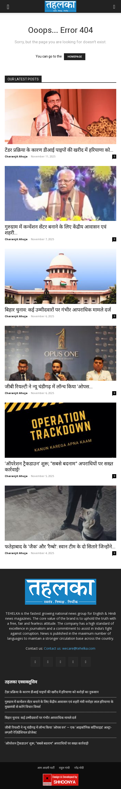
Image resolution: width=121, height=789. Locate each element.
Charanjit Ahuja (16, 156)
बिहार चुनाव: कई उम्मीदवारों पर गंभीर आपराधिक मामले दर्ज (58, 310)
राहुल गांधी (64, 768)
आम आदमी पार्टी (45, 768)
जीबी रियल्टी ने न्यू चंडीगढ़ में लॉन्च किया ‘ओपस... (49, 387)
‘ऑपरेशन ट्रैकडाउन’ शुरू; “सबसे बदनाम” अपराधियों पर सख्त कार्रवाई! (46, 743)
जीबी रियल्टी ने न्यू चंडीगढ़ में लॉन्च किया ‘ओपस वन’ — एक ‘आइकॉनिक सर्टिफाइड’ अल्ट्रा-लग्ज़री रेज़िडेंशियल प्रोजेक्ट (58, 730)
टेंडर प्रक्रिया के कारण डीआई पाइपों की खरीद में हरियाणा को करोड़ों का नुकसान (52, 692)
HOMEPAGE (75, 56)
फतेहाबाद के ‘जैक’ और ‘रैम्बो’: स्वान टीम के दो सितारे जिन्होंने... (60, 547)
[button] (8, 6)
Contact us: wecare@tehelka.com (69, 648)
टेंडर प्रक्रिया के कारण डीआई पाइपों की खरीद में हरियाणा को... (59, 150)
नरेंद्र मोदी (79, 768)
